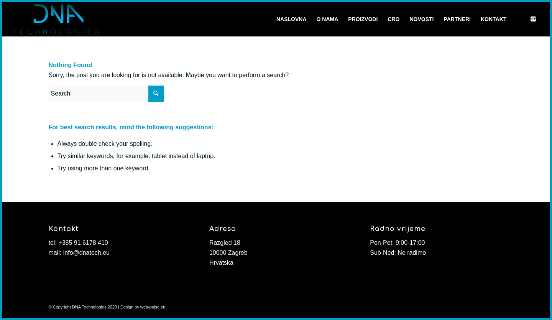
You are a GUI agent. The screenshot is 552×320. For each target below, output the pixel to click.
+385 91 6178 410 (83, 242)
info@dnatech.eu (86, 252)
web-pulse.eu (152, 307)
